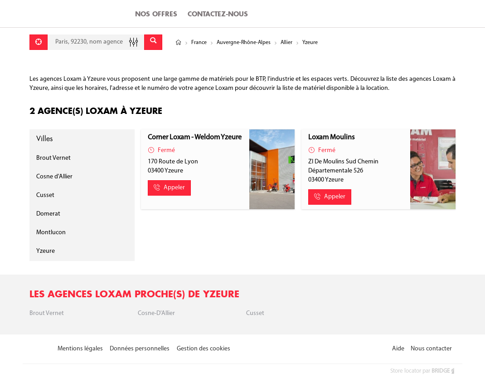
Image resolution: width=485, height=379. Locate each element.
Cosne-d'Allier (156, 313)
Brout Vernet (53, 158)
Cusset (45, 195)
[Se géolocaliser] (38, 42)
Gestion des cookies (203, 348)
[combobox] (96, 42)
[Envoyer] (153, 42)
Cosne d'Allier (54, 176)
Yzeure (45, 251)
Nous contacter (431, 348)
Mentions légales (80, 348)
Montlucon (51, 232)
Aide (398, 348)
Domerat (48, 214)
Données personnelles (140, 348)
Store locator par (423, 371)
